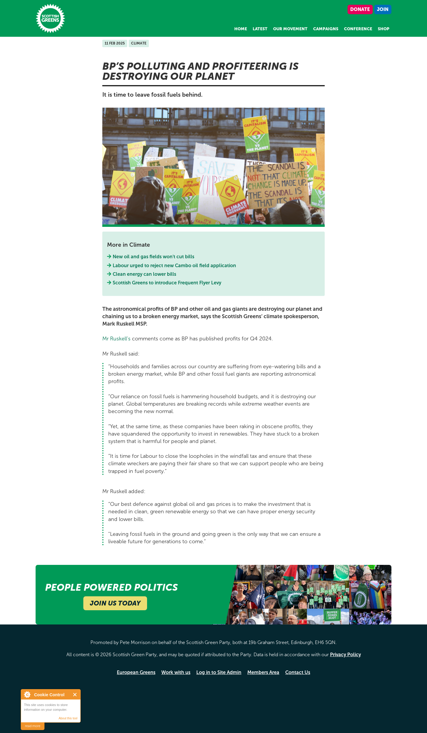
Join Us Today (115, 603)
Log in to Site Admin (218, 672)
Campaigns (325, 28)
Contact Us (297, 672)
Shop (383, 28)
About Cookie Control (27, 694)
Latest (260, 28)
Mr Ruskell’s (116, 338)
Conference (358, 28)
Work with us (175, 672)
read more (32, 726)
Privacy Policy (345, 654)
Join (382, 9)
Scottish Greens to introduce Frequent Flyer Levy (167, 283)
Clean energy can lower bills (144, 274)
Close (75, 695)
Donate (360, 9)
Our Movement (290, 28)
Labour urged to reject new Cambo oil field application (174, 265)
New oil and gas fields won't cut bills (153, 256)
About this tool (68, 718)
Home (240, 28)
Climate (138, 43)
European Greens (136, 672)
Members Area (263, 672)
